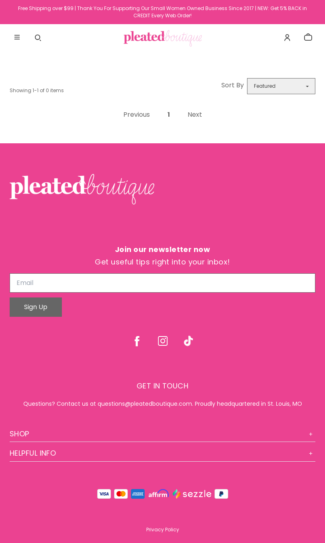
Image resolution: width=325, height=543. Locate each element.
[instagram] (162, 341)
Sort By (232, 85)
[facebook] (137, 341)
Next (195, 114)
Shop (162, 433)
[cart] (308, 37)
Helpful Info (162, 453)
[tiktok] (188, 341)
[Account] (287, 37)
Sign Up (35, 307)
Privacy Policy (162, 529)
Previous (136, 114)
